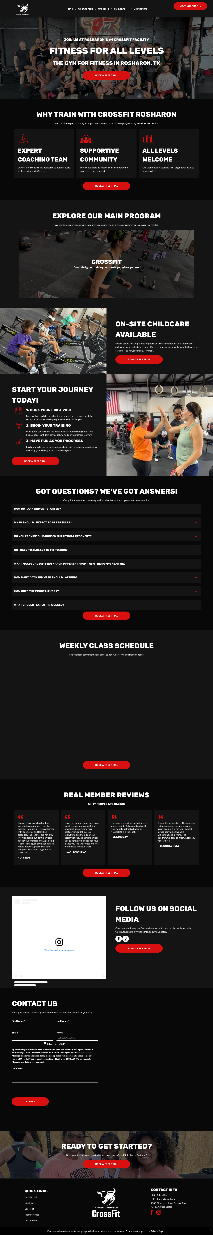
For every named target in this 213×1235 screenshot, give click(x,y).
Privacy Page (157, 1231)
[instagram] (125, 939)
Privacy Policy (84, 1052)
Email (15, 1032)
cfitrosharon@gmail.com (163, 1198)
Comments (18, 1068)
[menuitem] (69, 9)
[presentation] (34, 1088)
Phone (60, 1032)
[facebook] (118, 939)
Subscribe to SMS (56, 1044)
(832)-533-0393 (159, 1194)
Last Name (63, 1021)
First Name (18, 1021)
